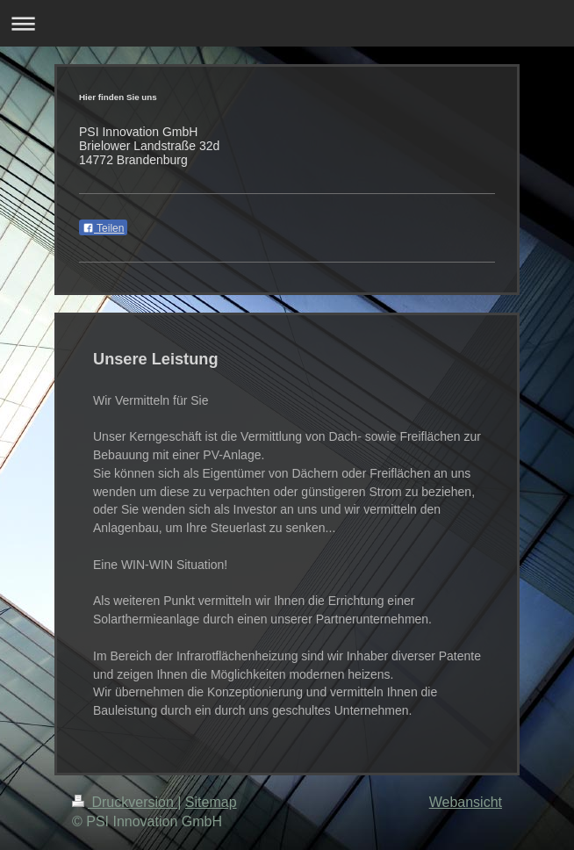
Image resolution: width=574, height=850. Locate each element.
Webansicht (465, 802)
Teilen (103, 228)
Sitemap (211, 802)
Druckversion (124, 802)
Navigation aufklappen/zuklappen (287, 23)
